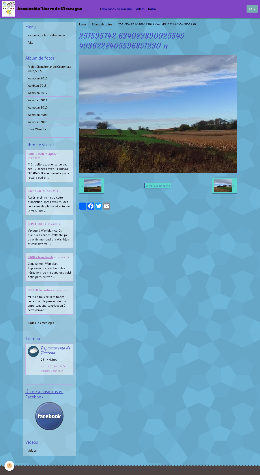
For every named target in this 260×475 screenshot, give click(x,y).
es (250, 9)
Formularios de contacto (116, 9)
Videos (139, 9)
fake (30, 43)
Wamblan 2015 (38, 78)
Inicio (82, 24)
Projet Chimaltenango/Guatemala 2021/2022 (49, 69)
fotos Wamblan (37, 129)
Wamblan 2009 (38, 115)
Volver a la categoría (158, 185)
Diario (152, 9)
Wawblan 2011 (37, 100)
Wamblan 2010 (38, 107)
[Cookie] (9, 466)
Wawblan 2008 (37, 122)
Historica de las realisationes (46, 35)
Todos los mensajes (41, 323)
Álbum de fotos (102, 24)
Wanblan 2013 (37, 86)
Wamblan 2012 (38, 93)
